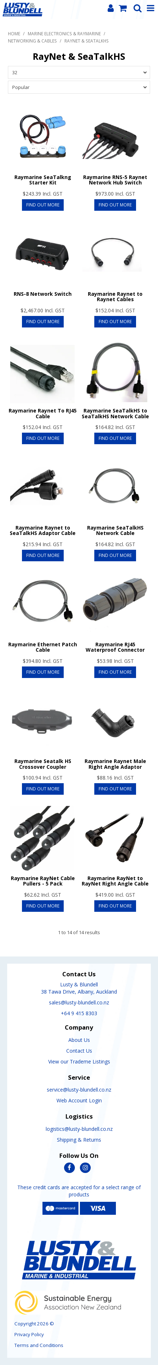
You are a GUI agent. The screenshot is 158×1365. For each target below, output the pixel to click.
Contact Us (79, 1050)
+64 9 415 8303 (79, 1013)
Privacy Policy (29, 1334)
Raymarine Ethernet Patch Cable (42, 647)
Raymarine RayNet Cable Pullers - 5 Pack (43, 881)
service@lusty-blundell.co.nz (79, 1089)
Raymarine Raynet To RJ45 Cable (43, 413)
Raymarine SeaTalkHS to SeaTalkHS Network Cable (115, 413)
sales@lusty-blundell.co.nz (79, 1002)
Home (14, 33)
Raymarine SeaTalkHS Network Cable (115, 530)
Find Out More (42, 205)
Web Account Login (79, 1100)
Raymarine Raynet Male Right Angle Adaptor (115, 764)
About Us (79, 1039)
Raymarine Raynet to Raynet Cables (115, 296)
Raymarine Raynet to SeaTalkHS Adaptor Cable (43, 530)
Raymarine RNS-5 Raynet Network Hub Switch (115, 180)
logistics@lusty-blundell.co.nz (79, 1128)
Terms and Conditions (38, 1345)
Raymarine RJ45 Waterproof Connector (115, 647)
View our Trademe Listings (79, 1061)
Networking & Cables (32, 41)
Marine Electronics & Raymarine (64, 33)
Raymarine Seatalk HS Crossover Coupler (42, 764)
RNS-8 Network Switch (43, 293)
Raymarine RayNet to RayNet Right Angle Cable (115, 881)
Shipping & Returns (79, 1139)
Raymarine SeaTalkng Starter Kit (42, 180)
